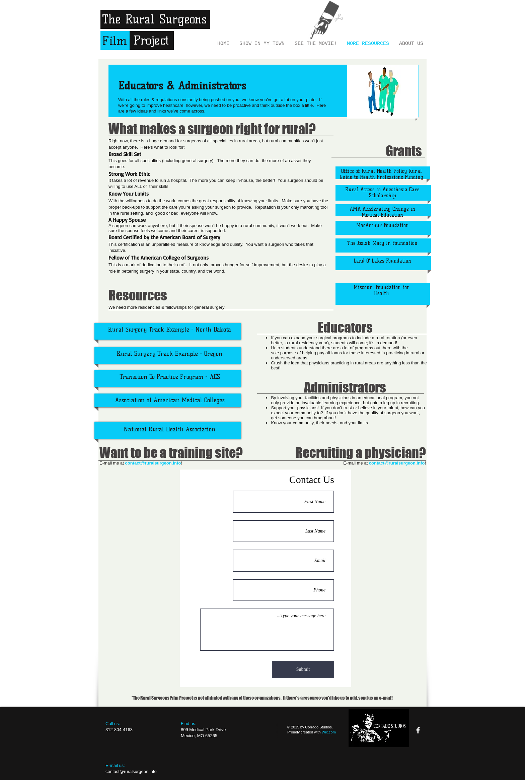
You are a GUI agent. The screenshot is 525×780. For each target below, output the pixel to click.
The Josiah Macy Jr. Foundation (382, 243)
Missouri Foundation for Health (381, 290)
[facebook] (418, 730)
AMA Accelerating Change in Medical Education (382, 212)
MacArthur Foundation (382, 225)
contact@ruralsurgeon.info (397, 463)
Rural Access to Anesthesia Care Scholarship (382, 193)
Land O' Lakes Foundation (382, 261)
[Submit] (303, 669)
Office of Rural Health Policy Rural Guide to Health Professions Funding (381, 174)
